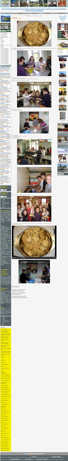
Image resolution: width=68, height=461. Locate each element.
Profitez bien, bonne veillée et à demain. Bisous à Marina (5, 137)
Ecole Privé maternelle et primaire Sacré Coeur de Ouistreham (34, 453)
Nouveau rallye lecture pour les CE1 (63, 104)
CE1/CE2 (2, 41)
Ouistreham (22, 459)
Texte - (41, 15)
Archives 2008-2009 (4, 389)
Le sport (2, 358)
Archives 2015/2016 (4, 424)
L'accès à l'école (60, 49)
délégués (29, 457)
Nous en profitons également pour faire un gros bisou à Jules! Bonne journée (5, 172)
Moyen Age (63, 62)
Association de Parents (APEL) (5, 45)
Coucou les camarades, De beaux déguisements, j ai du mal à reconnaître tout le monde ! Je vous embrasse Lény (5, 83)
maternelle (56, 457)
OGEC (2, 47)
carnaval (16, 457)
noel (8, 459)
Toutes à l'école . (4, 429)
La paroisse (3, 357)
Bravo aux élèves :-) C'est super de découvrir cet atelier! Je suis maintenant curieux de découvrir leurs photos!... (5, 76)
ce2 (19, 457)
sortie (49, 459)
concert (26, 457)
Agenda (59, 39)
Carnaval (62, 87)
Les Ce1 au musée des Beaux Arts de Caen (63, 79)
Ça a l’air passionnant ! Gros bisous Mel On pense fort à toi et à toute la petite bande (5, 160)
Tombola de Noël (4, 87)
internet (47, 457)
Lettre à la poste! (63, 111)
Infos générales (4, 329)
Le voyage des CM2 (4, 392)
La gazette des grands (5, 391)
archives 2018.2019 (4, 56)
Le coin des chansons (5, 376)
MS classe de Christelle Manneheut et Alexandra (5, 334)
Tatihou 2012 (3, 402)
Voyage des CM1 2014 (5, 412)
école (38, 457)
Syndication (34, 454)
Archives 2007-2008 (4, 380)
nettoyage (62, 457)
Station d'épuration (62, 96)
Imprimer (34, 15)
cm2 (23, 457)
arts (6, 457)
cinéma (21, 457)
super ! (1, 115)
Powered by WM (39, 454)
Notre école (20, 13)
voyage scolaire (61, 459)
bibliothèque (9, 457)
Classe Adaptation (4, 33)
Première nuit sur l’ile (5, 170)
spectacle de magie (62, 71)
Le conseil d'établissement (4, 373)
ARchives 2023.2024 (5, 448)
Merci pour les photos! (4, 95)
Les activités (34, 13)
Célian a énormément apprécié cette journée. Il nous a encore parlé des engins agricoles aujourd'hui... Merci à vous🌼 (5, 121)
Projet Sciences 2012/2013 (4, 407)
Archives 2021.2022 (4, 444)
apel (1, 457)
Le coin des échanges (5, 439)
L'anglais (2, 366)
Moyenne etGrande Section (4, 38)
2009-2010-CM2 (25, 14)
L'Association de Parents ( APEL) (5, 355)
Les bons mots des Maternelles (4, 383)
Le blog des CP (4, 398)
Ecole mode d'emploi (5, 368)
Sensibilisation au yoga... (5, 114)
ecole (33, 457)
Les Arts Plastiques (4, 364)
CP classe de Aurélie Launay (5, 340)
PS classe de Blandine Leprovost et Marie (5, 331)
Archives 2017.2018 (4, 55)
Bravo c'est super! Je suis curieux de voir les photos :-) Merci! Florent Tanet (5, 69)
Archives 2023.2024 (4, 62)
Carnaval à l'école (4, 80)
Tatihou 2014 (3, 414)
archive (4, 457)
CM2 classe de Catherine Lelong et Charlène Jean (6, 352)
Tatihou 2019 (3, 435)
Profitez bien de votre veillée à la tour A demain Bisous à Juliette (5, 149)
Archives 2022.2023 (4, 61)
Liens (2, 206)
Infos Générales (3, 32)
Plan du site (28, 454)
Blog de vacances (4, 410)
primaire (28, 459)
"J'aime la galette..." (4, 105)
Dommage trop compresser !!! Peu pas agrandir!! (5, 100)
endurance (43, 457)
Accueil (7, 13)
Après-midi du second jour (5, 147)
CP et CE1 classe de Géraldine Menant (5, 343)
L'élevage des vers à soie (6, 396)
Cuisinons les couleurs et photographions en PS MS (5, 67)
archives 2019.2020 (4, 57)
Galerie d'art (3, 360)
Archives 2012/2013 (4, 49)
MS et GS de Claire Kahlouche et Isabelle (5, 337)
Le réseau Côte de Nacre (5, 378)
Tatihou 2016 (3, 422)
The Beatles (56, 459)
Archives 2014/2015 (4, 51)
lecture (50, 457)
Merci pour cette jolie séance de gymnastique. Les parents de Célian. (5, 127)
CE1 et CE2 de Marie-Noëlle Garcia (5, 346)
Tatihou (52, 459)
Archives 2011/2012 (4, 48)
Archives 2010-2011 (4, 400)
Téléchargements (61, 13)
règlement (34, 459)
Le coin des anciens (4, 385)
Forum (3, 205)
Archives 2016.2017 (4, 54)
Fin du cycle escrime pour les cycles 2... (62, 121)
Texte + (38, 15)
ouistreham (15, 459)
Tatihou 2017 (3, 425)
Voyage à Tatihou (4, 387)
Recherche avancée (60, 151)
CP (1, 39)
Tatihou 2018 (3, 431)
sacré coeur (42, 459)
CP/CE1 (2, 40)
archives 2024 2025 (4, 63)
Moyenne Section (4, 36)
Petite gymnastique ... (5, 125)
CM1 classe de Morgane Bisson (5, 349)
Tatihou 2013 (3, 409)
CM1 (1, 42)
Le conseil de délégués (5, 375)
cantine (13, 457)
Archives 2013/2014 (4, 50)
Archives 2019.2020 (4, 58)
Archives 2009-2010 (4, 394)
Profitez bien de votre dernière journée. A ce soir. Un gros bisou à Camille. (5, 133)
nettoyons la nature (4, 459)
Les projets (47, 13)
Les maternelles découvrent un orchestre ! (63, 132)
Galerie (3, 201)
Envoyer (30, 15)
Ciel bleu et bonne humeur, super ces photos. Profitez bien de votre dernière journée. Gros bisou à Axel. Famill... (5, 144)
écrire (40, 457)
